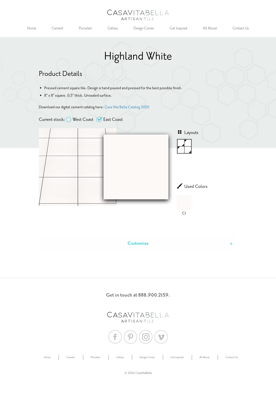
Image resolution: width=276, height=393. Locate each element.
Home (31, 28)
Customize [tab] (138, 243)
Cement (57, 28)
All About (210, 28)
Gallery (112, 28)
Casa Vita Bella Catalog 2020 (127, 107)
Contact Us (241, 28)
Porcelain (85, 28)
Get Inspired (178, 28)
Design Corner (143, 28)
